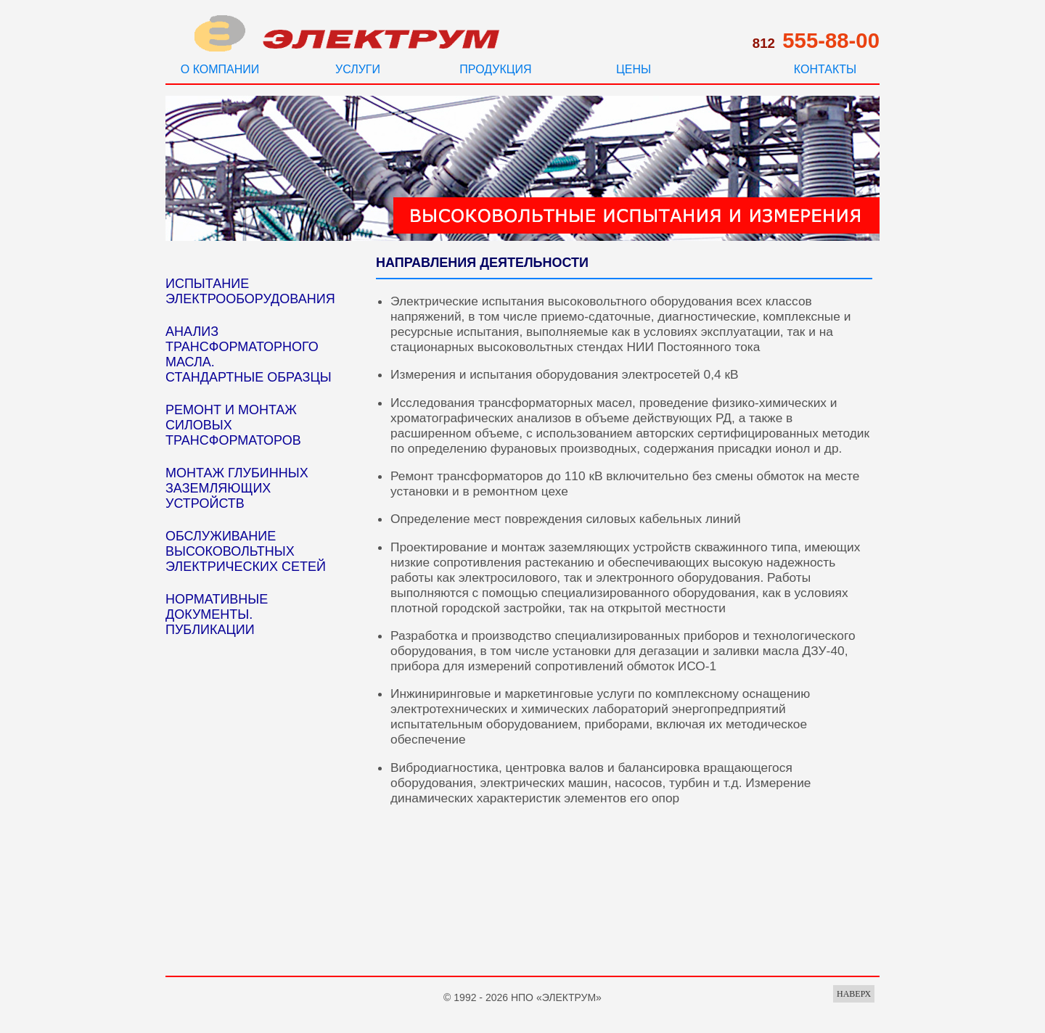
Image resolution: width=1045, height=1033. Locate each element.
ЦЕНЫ (633, 69)
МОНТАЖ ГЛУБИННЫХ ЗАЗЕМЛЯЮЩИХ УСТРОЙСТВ (236, 488)
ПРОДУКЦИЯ (495, 69)
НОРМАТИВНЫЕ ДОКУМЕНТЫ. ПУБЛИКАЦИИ (216, 614)
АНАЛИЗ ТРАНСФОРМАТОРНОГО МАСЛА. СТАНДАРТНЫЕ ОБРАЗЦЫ (248, 354)
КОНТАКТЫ (825, 69)
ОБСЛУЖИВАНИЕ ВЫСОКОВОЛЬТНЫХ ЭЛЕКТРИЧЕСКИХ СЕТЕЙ (245, 551)
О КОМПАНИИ (220, 69)
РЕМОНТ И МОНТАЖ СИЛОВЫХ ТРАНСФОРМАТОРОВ (233, 425)
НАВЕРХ (854, 994)
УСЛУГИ (357, 69)
